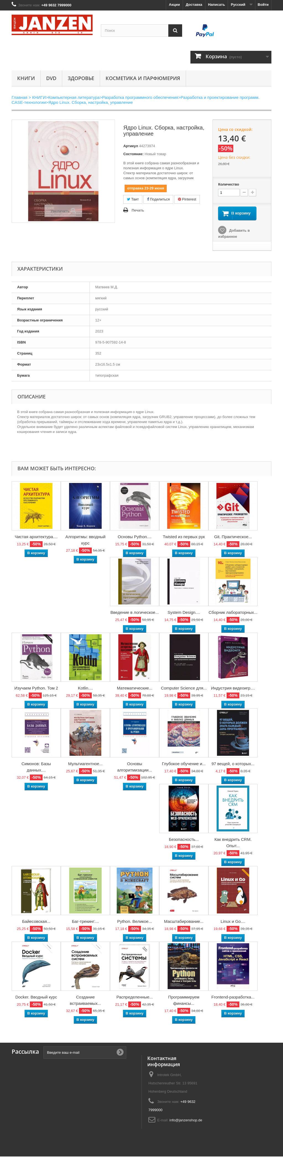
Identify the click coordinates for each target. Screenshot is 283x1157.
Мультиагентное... (85, 764)
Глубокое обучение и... (184, 764)
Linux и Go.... (233, 922)
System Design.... (183, 613)
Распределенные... (134, 997)
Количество (228, 184)
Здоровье (81, 78)
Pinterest (187, 199)
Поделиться (158, 199)
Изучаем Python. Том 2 (36, 688)
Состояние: (133, 154)
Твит (133, 199)
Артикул (130, 146)
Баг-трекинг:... (85, 922)
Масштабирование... (184, 922)
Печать (138, 210)
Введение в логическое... (135, 613)
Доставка (194, 4)
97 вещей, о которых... (233, 764)
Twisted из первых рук (184, 537)
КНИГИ (26, 78)
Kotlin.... (85, 688)
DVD (51, 78)
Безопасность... (184, 840)
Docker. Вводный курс (36, 997)
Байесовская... (36, 922)
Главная (19, 97)
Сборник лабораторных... (233, 613)
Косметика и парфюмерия (143, 78)
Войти (263, 4)
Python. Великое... (134, 922)
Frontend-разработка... (233, 997)
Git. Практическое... (233, 537)
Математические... (135, 688)
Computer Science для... (184, 688)
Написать (216, 4)
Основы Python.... (134, 537)
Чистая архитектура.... (36, 537)
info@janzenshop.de (185, 1121)
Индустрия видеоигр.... (233, 688)
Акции (174, 4)
